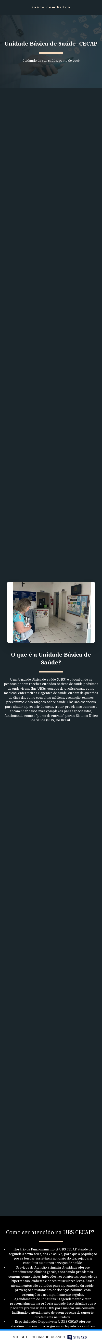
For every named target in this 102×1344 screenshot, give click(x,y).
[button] (5, 7)
